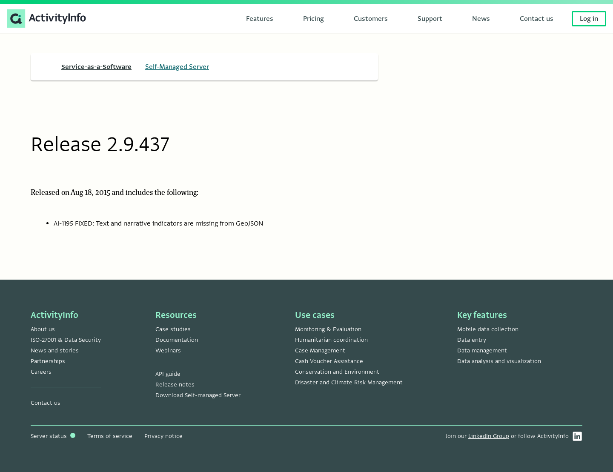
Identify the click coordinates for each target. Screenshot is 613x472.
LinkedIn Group (488, 436)
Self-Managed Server (177, 67)
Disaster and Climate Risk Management (349, 382)
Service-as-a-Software (96, 67)
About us (43, 329)
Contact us (45, 403)
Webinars (168, 350)
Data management (482, 350)
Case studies (173, 329)
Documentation (176, 340)
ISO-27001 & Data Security (66, 340)
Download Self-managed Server (198, 395)
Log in (589, 18)
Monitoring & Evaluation (328, 329)
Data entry (471, 340)
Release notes (175, 384)
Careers (41, 372)
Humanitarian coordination (331, 340)
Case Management (320, 350)
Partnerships (48, 361)
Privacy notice (163, 436)
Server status (53, 436)
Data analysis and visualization (499, 361)
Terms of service (109, 436)
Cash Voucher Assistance (329, 361)
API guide (167, 374)
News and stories (55, 350)
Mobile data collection (487, 329)
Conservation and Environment (337, 372)
